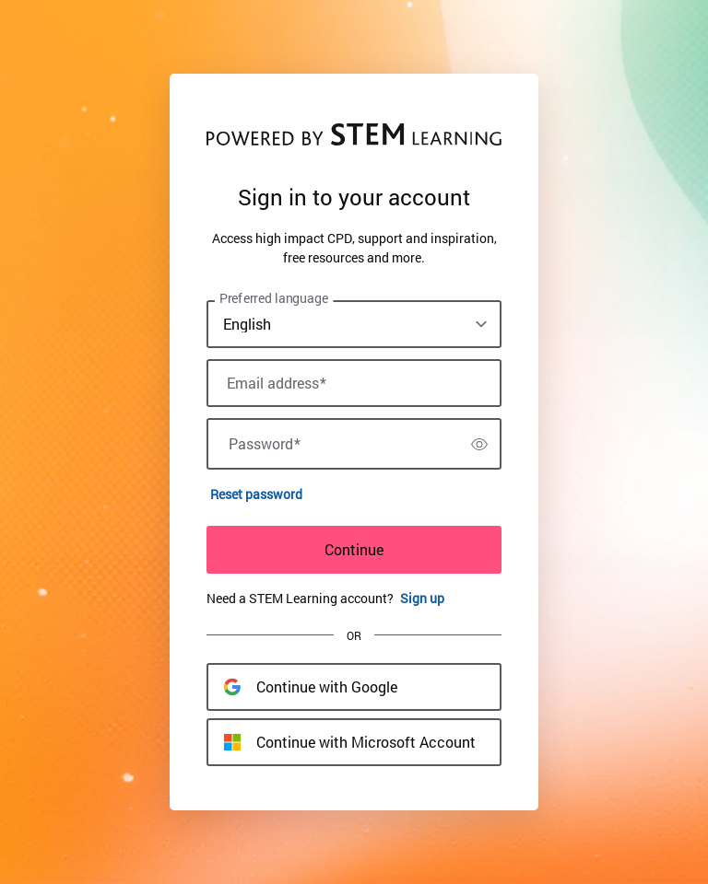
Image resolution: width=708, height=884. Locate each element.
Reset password (256, 494)
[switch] (479, 444)
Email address (276, 383)
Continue (354, 549)
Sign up (422, 598)
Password (265, 444)
